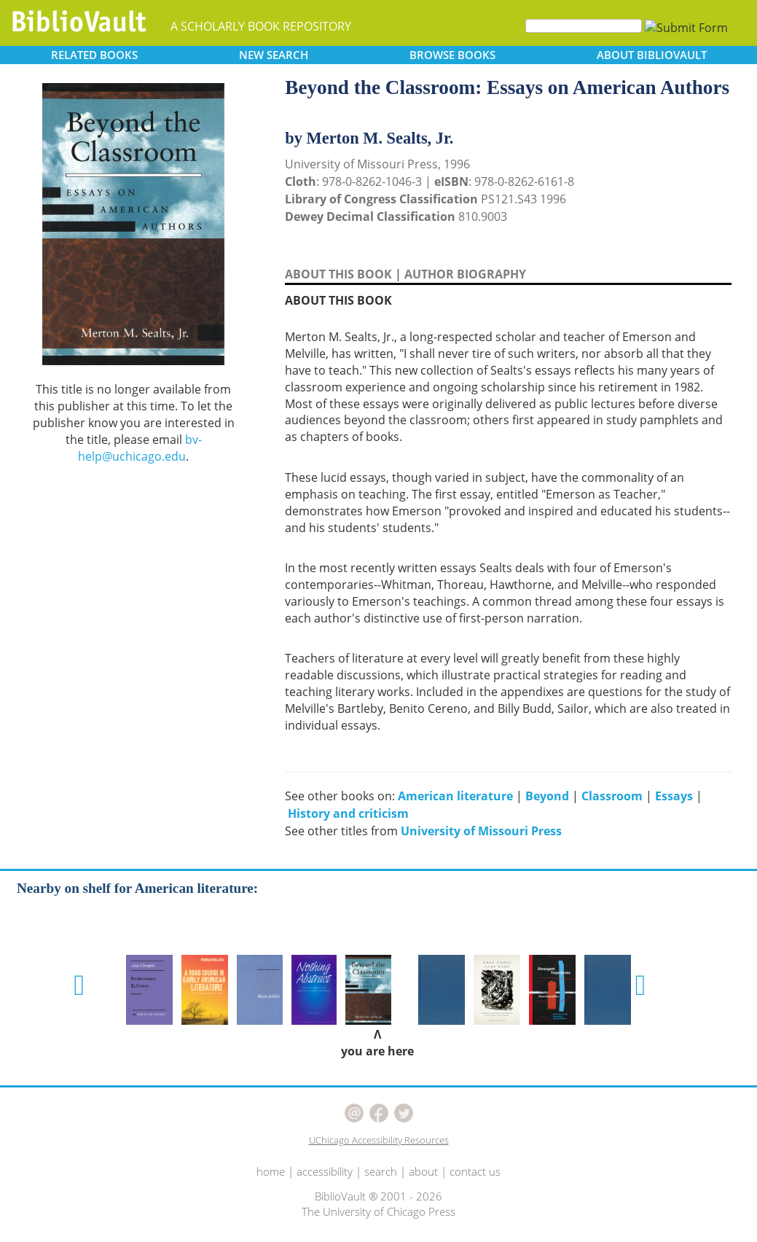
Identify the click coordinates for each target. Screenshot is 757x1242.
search (380, 1171)
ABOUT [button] (652, 54)
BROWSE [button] (452, 54)
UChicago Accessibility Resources (379, 1140)
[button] (79, 985)
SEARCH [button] (273, 54)
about (423, 1171)
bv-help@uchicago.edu (140, 447)
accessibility (325, 1171)
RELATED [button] (94, 54)
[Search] (583, 26)
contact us (475, 1171)
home (270, 1171)
